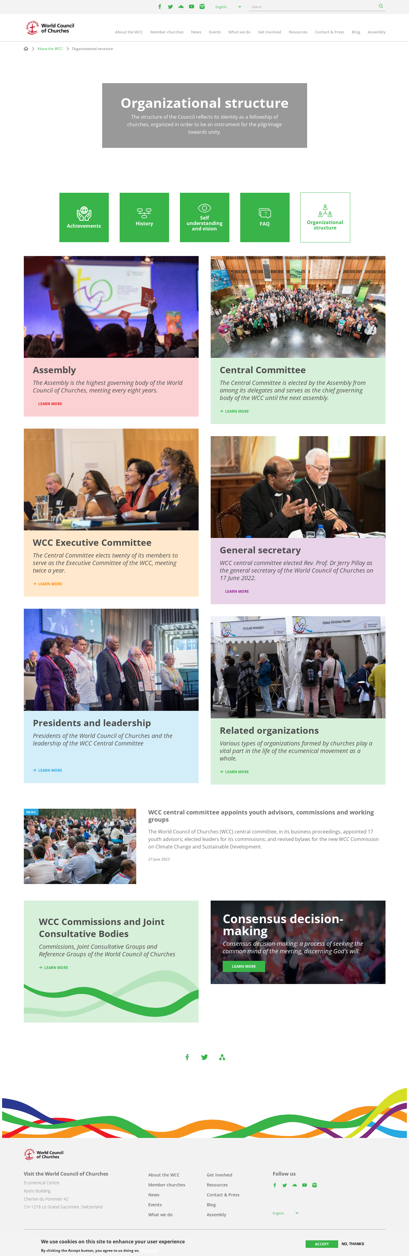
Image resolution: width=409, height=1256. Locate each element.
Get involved (269, 32)
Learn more (237, 591)
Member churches (167, 32)
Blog (356, 32)
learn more (50, 583)
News (196, 32)
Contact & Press (329, 32)
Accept (322, 1244)
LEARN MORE (50, 403)
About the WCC (129, 32)
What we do (239, 32)
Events (215, 32)
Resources (298, 32)
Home (26, 48)
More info (149, 1250)
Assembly (376, 32)
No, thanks (353, 1244)
